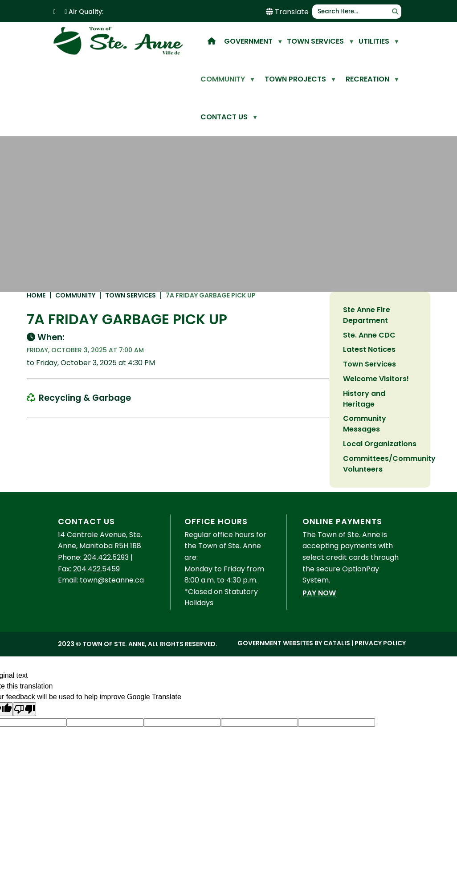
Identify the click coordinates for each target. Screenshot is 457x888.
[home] (211, 41)
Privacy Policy (380, 687)
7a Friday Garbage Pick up (321, 309)
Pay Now (319, 637)
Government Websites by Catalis (293, 687)
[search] (353, 11)
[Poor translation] (24, 754)
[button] (395, 11)
